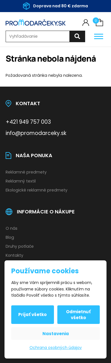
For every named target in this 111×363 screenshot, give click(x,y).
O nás (11, 228)
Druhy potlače (20, 246)
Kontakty (14, 255)
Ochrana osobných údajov (56, 347)
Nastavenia (55, 334)
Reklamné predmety (26, 172)
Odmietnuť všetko (78, 315)
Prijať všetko (32, 314)
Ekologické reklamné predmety (36, 190)
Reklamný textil (21, 181)
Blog (10, 237)
